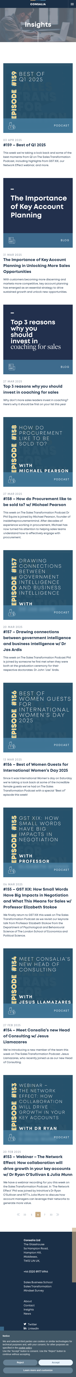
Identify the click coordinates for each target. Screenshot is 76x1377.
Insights (29, 1309)
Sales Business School (38, 1282)
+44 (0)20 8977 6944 (36, 1272)
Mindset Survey (34, 1290)
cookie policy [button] (25, 1347)
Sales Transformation (37, 1286)
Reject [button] (20, 1362)
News (27, 1314)
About (28, 1301)
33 (25, 1215)
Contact (29, 1305)
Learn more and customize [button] (37, 1370)
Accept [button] (56, 1362)
